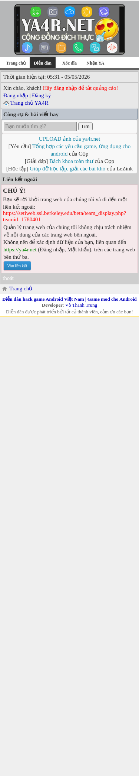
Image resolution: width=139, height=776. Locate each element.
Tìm (85, 126)
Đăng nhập (15, 95)
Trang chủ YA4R (29, 103)
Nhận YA (96, 63)
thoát (8, 278)
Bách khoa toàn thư (71, 161)
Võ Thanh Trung (81, 305)
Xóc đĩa (69, 63)
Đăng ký (41, 95)
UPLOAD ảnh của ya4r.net (69, 139)
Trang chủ (16, 63)
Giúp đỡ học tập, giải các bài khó (67, 169)
